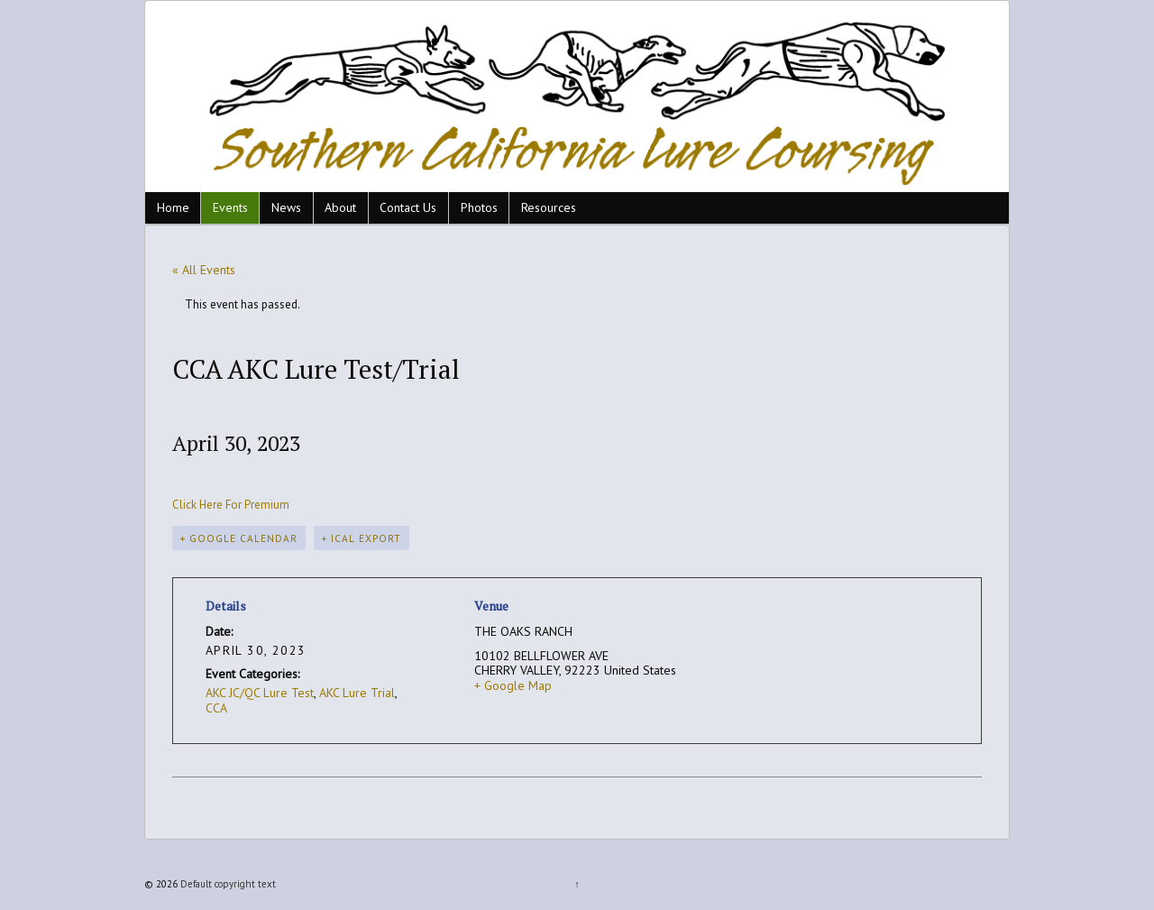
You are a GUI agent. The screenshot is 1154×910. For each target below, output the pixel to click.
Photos (479, 207)
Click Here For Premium (230, 504)
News (286, 207)
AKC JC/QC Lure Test (260, 693)
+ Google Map (513, 685)
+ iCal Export (361, 538)
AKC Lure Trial (357, 693)
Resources (548, 207)
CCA (216, 708)
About (340, 207)
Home (173, 207)
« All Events (203, 270)
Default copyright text (227, 884)
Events (230, 207)
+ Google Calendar (239, 538)
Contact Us (408, 207)
